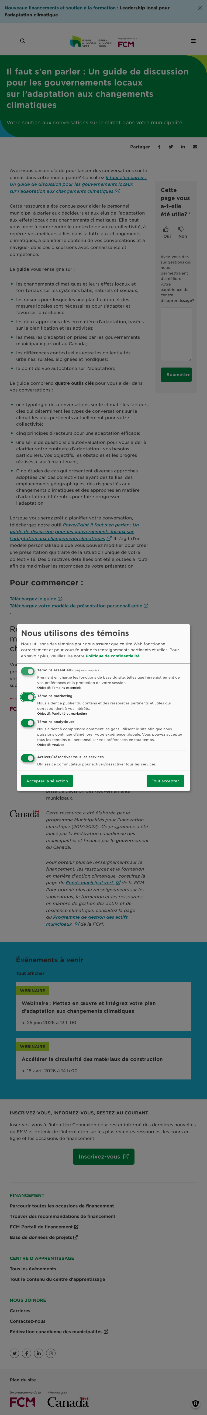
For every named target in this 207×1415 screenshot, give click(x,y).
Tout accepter (165, 781)
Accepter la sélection (47, 781)
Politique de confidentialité (113, 656)
